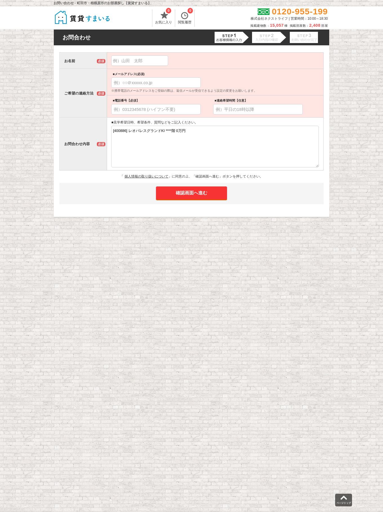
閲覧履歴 (185, 17)
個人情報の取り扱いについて (146, 176)
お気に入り (163, 17)
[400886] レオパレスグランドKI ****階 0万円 (215, 146)
